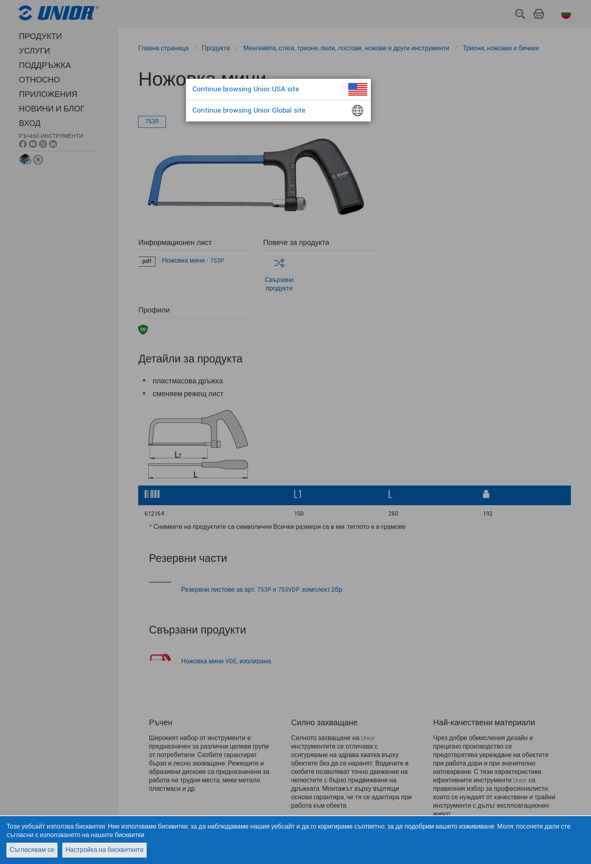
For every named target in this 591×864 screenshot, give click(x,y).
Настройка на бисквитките (104, 850)
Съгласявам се (32, 850)
